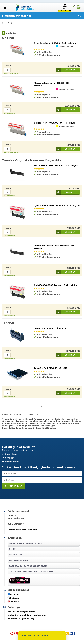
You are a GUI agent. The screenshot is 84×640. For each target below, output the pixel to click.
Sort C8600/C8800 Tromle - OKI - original (56, 165)
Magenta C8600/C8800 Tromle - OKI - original (54, 246)
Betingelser (16, 554)
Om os (12, 549)
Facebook (14, 594)
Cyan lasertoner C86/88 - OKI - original (55, 43)
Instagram (14, 597)
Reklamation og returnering (21, 619)
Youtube (13, 601)
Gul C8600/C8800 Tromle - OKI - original (56, 285)
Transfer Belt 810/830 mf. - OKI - (51, 368)
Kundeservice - (25, 543)
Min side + (64, 7)
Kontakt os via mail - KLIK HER (22, 529)
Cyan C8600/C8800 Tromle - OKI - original (57, 205)
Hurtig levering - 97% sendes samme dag (31, 572)
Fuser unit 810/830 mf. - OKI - (50, 328)
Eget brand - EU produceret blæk (28, 566)
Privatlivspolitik (18, 560)
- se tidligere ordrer (21, 611)
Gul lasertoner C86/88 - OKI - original (54, 122)
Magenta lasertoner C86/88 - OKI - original (53, 84)
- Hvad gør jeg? (27, 615)
